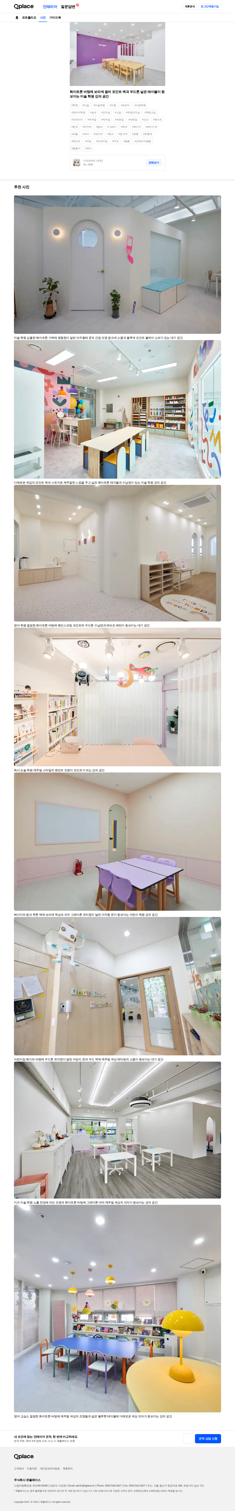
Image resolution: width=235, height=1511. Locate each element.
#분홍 (135, 133)
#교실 (118, 112)
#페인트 (75, 141)
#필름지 (75, 148)
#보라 (86, 133)
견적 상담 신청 (208, 1438)
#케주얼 (105, 119)
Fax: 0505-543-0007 (134, 1485)
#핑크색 (122, 133)
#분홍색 (147, 133)
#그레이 (111, 126)
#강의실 (105, 112)
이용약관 (32, 1468)
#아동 (113, 105)
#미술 (86, 105)
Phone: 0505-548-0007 (109, 1485)
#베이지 (136, 126)
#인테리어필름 (143, 141)
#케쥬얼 (132, 119)
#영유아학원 (78, 112)
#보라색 (98, 133)
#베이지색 (151, 126)
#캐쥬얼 (119, 119)
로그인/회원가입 (210, 6)
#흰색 (74, 126)
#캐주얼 (92, 119)
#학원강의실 (133, 112)
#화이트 (157, 119)
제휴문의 (190, 6)
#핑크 (110, 133)
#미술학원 (99, 105)
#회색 (124, 126)
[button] (217, 200)
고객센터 (19, 1468)
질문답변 (69, 5)
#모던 (145, 119)
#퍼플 (74, 133)
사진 (43, 17)
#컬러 (99, 126)
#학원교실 (150, 112)
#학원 (74, 105)
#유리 (88, 148)
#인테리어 (77, 119)
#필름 (126, 141)
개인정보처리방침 (50, 1468)
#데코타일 (102, 141)
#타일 (88, 141)
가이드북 (55, 17)
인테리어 (50, 7)
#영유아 (125, 105)
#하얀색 (87, 126)
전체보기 (154, 162)
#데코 (115, 141)
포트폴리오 (29, 17)
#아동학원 (140, 105)
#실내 (93, 112)
